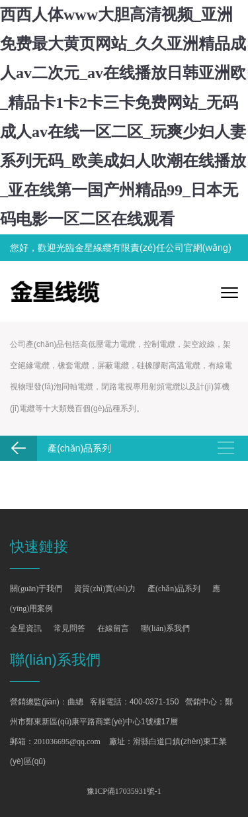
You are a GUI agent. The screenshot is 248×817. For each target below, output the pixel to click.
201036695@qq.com (67, 741)
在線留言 (113, 628)
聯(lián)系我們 (165, 628)
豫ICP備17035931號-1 (124, 791)
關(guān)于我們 (36, 588)
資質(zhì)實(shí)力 (105, 588)
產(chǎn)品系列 (173, 588)
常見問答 (69, 628)
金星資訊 (26, 628)
